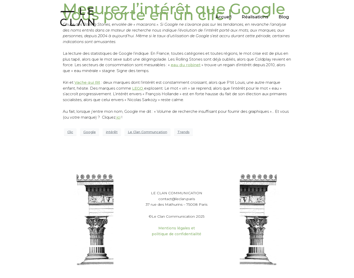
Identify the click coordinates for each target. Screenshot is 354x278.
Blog (284, 16)
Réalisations (255, 16)
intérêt (112, 132)
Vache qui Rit (87, 82)
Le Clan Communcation (147, 132)
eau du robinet (186, 64)
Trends (183, 132)
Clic (70, 132)
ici (118, 117)
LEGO (138, 88)
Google (89, 132)
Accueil (224, 16)
